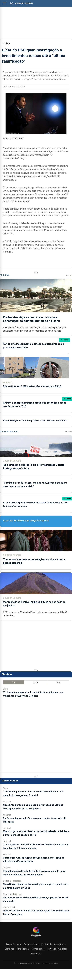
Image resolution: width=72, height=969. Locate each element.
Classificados (60, 944)
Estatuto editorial (31, 944)
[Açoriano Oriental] (36, 937)
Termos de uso (38, 949)
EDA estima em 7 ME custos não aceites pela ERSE (32, 386)
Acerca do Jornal (13, 944)
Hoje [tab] (13, 682)
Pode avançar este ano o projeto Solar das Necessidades (35, 420)
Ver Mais (68, 275)
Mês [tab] (58, 682)
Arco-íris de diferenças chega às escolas (26, 520)
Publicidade (46, 944)
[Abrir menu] (4, 3)
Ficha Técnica (23, 949)
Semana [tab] (36, 682)
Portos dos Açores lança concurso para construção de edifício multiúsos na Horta (32, 319)
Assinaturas (36, 953)
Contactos (9, 949)
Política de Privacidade (57, 949)
